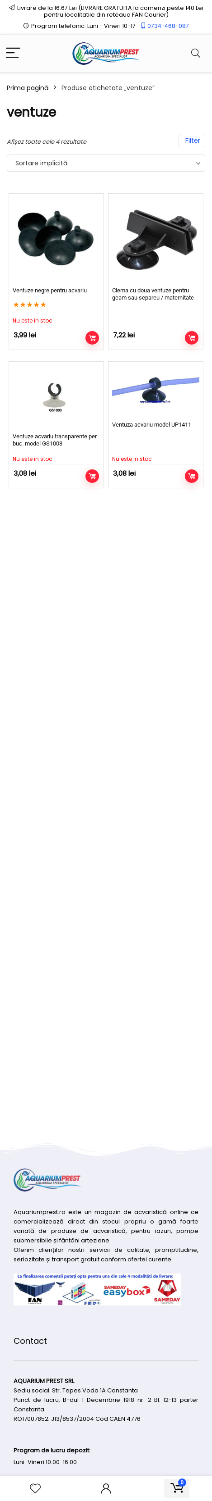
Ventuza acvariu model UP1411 (151, 424)
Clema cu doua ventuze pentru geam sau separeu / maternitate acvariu (153, 297)
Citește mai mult (92, 337)
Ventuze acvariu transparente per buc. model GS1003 (55, 440)
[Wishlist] (35, 1488)
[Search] (196, 53)
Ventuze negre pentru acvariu (50, 290)
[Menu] (13, 53)
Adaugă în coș (191, 337)
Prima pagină (27, 87)
